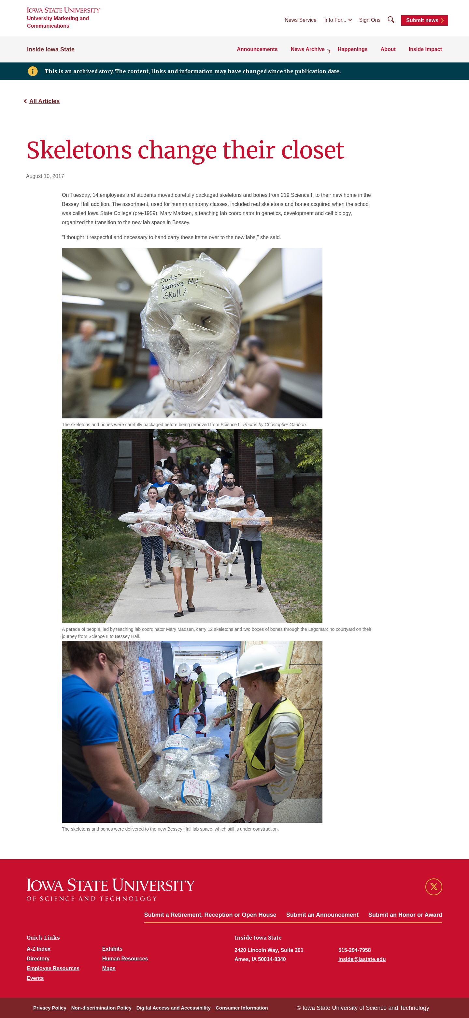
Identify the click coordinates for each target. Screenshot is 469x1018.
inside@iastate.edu (362, 959)
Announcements (257, 49)
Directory (38, 958)
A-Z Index (38, 949)
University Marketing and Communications (58, 22)
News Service (301, 20)
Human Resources (125, 958)
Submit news (422, 20)
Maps (109, 968)
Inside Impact (425, 49)
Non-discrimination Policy (101, 1008)
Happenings (353, 49)
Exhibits (112, 949)
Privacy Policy (49, 1008)
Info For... (335, 20)
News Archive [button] (308, 49)
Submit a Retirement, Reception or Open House (210, 915)
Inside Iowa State (51, 49)
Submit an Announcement (322, 915)
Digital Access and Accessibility (173, 1008)
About (388, 49)
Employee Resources (53, 968)
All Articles (44, 101)
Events (35, 978)
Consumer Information (242, 1008)
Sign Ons (370, 20)
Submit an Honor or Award (405, 915)
